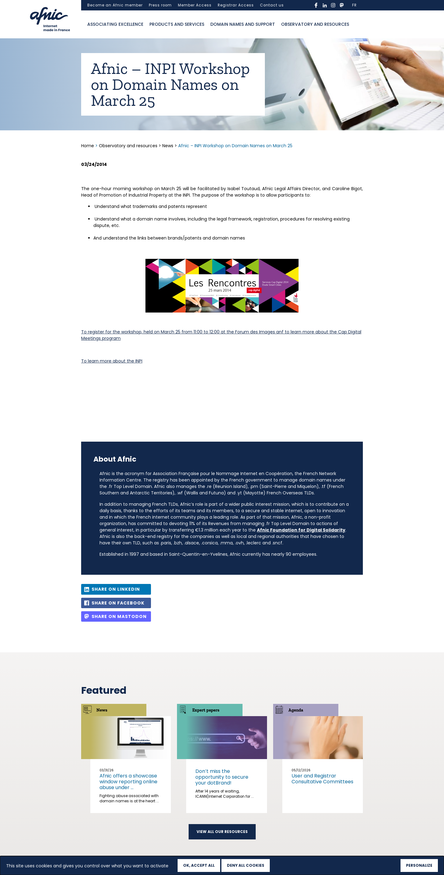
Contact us (272, 5)
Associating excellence (115, 24)
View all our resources (222, 831)
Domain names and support (242, 24)
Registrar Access (236, 5)
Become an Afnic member (115, 5)
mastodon (341, 5)
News (167, 146)
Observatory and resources (315, 24)
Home (88, 146)
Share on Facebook (118, 603)
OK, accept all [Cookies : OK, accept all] (199, 865)
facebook (316, 5)
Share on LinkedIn (116, 589)
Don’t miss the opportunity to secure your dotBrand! (221, 777)
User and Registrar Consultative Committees (322, 778)
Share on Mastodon (119, 616)
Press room (160, 5)
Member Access (195, 5)
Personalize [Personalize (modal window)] (419, 865)
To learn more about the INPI (111, 361)
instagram (333, 5)
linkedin (324, 5)
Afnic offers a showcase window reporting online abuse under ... (128, 781)
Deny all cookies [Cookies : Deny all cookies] (245, 865)
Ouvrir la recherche (358, 24)
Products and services (176, 24)
